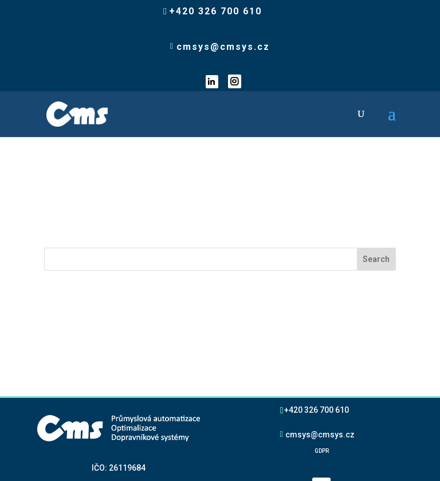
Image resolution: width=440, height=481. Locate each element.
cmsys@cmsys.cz (320, 343)
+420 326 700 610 (316, 319)
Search (376, 168)
